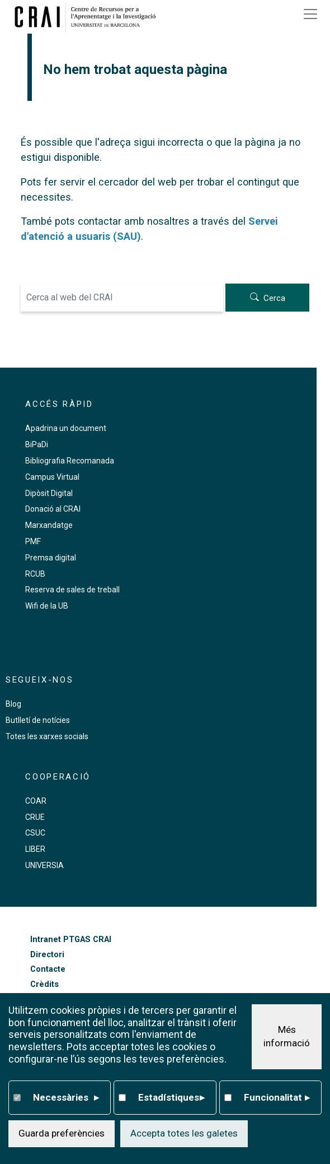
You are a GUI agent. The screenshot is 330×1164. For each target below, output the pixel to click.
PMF (33, 541)
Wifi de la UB (46, 605)
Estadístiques (171, 1098)
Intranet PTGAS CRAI (70, 939)
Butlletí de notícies (38, 720)
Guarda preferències (61, 1133)
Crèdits (44, 984)
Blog (13, 703)
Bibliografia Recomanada (69, 460)
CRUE (35, 817)
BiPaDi (36, 444)
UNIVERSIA (44, 865)
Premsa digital (50, 557)
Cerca (274, 298)
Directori (47, 954)
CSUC (35, 832)
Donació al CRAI (53, 508)
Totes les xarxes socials (47, 736)
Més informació (286, 1036)
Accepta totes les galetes (184, 1133)
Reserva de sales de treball (72, 589)
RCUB (35, 573)
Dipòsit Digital (49, 493)
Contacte (47, 969)
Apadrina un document (65, 428)
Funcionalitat (277, 1098)
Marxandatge (49, 525)
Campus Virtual (52, 476)
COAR (35, 800)
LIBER (35, 849)
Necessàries (66, 1098)
